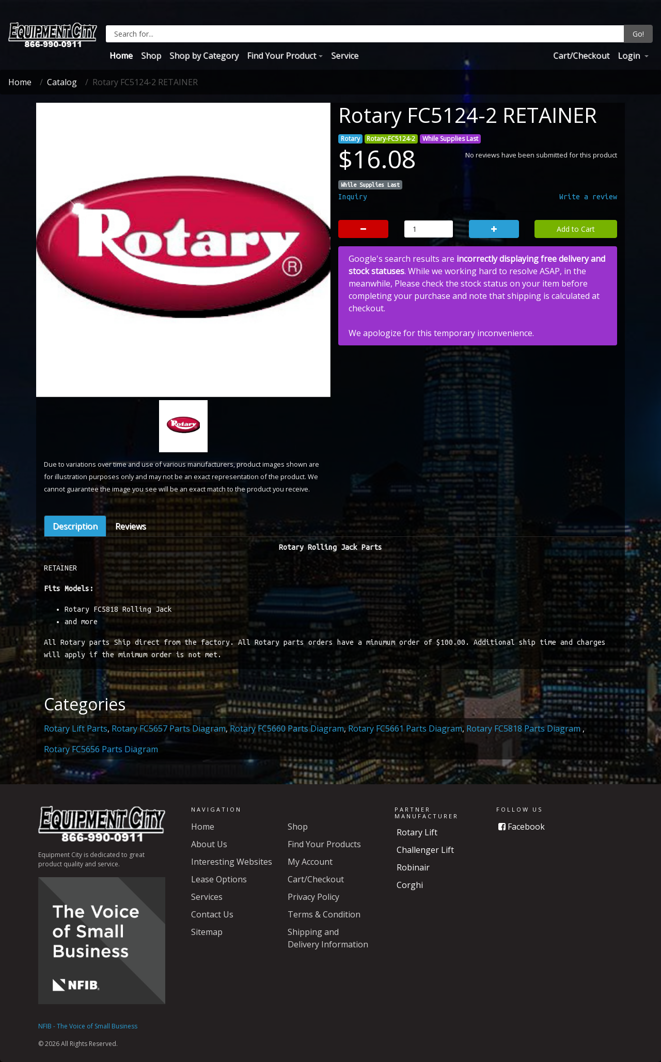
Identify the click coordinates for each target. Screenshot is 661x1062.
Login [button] (630, 55)
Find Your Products (324, 844)
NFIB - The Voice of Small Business (87, 1026)
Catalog (62, 82)
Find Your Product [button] (281, 55)
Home (121, 55)
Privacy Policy (313, 896)
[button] (65, 303)
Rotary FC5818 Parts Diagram (524, 728)
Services (207, 896)
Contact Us (212, 914)
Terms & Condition (324, 914)
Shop (151, 55)
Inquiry (352, 197)
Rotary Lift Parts (75, 728)
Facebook (521, 826)
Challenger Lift (425, 849)
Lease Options (219, 879)
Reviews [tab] (130, 526)
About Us (209, 844)
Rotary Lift (417, 832)
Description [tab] (75, 526)
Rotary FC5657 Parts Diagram (169, 728)
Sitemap (207, 932)
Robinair (413, 867)
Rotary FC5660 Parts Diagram (287, 728)
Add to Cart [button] (576, 229)
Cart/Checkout (581, 55)
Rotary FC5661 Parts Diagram (405, 728)
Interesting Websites (231, 861)
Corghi (410, 885)
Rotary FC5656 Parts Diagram (101, 749)
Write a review (588, 197)
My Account (310, 861)
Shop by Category (204, 55)
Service (344, 55)
